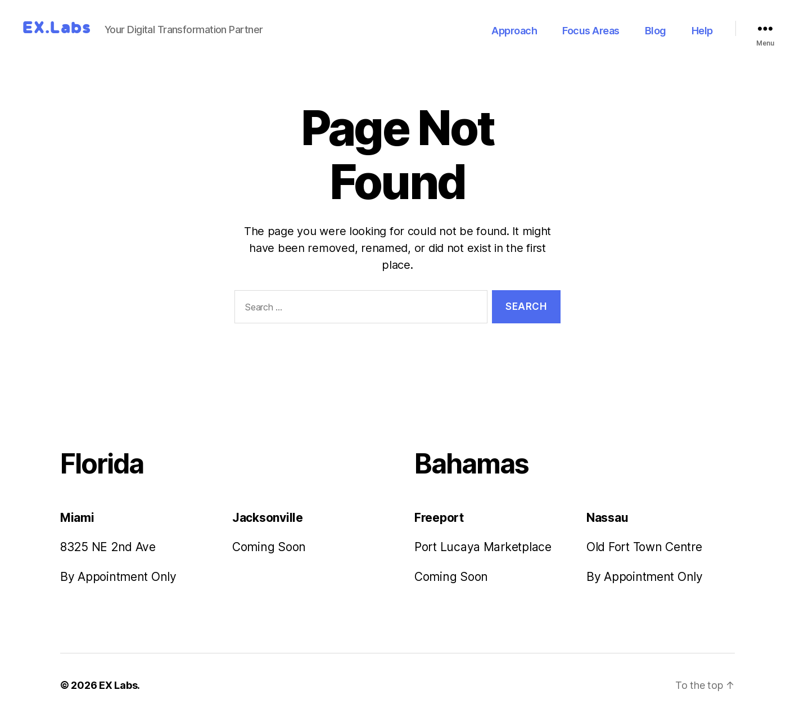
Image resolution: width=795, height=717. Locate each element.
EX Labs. (118, 685)
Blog (655, 31)
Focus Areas (591, 31)
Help (702, 31)
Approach (514, 31)
